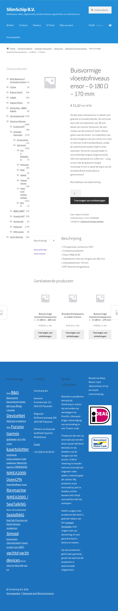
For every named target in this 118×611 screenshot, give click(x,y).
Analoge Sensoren (43, 48)
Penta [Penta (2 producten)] (24, 484)
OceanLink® (19, 216)
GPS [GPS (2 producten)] (19, 439)
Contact (23, 25)
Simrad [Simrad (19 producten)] (12, 533)
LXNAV (13, 97)
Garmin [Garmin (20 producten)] (12, 433)
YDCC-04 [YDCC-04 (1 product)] (23, 561)
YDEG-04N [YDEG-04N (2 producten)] (18, 565)
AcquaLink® (19, 126)
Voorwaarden (13, 37)
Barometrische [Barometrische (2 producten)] (12, 402)
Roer (22, 169)
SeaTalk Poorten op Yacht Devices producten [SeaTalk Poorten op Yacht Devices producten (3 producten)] (16, 524)
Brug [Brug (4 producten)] (19, 406)
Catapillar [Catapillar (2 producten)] (10, 410)
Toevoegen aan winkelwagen (89, 200)
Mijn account (66, 25)
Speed (23, 175)
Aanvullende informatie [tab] (40, 251)
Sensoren (58, 48)
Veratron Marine (25, 48)
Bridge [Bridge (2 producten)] (23, 402)
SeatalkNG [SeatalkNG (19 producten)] (15, 514)
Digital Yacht (16, 92)
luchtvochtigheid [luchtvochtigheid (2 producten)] (13, 459)
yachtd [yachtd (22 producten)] (12, 553)
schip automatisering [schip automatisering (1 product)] (19, 510)
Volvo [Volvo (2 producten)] (16, 547)
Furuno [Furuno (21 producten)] (17, 426)
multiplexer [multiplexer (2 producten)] (11, 463)
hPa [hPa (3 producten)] (24, 439)
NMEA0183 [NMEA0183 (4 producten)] (21, 467)
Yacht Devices (16, 237)
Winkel (10, 25)
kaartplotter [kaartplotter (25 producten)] (17, 449)
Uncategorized (17, 116)
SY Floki (50, 25)
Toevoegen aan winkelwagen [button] (45, 334)
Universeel (18, 221)
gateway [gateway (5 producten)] (11, 439)
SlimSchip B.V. (20, 9)
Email (37, 444)
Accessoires (22, 140)
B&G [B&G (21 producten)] (15, 392)
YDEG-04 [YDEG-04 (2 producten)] (10, 565)
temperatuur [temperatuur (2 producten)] (12, 539)
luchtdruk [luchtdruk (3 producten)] (11, 454)
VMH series (18, 231)
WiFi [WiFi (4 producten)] (21, 547)
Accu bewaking (24, 155)
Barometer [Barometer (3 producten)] (12, 397)
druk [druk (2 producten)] (8, 427)
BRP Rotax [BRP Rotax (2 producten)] (11, 406)
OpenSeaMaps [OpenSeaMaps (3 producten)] (13, 484)
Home (12, 48)
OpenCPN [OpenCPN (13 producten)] (14, 479)
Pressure (24, 164)
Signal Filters (16, 102)
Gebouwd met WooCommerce (38, 593)
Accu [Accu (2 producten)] (8, 393)
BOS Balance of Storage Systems (18, 80)
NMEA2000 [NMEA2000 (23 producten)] (16, 473)
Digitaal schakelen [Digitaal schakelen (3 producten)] (16, 421)
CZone (13, 87)
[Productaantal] (75, 193)
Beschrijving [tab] (40, 240)
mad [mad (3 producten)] (23, 458)
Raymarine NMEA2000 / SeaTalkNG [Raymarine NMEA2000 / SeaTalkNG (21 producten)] (17, 497)
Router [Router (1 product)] (8, 510)
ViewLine (17, 226)
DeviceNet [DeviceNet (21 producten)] (15, 415)
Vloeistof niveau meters (76, 48)
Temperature (23, 182)
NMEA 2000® (19, 211)
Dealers (37, 25)
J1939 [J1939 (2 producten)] (9, 444)
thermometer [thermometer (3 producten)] (13, 542)
